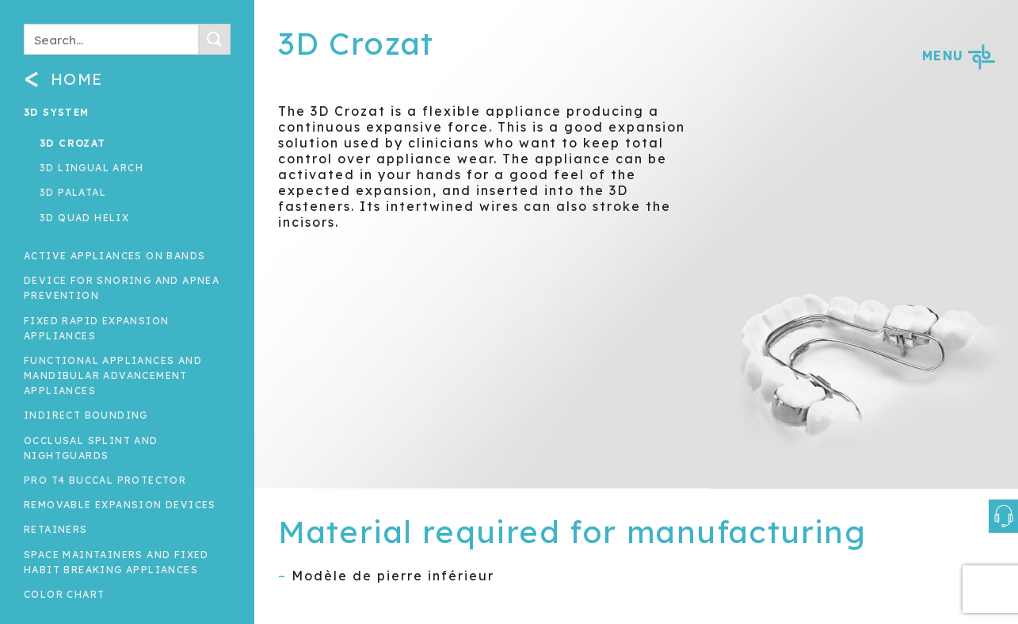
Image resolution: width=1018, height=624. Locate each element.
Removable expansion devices (120, 505)
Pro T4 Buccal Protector (105, 480)
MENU (958, 55)
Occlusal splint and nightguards (91, 448)
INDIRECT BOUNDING (86, 415)
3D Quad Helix (84, 218)
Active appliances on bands (114, 256)
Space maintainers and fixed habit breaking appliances (116, 562)
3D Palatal (73, 192)
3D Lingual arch (91, 168)
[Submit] (215, 39)
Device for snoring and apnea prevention (121, 287)
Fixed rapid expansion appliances (96, 328)
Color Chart (64, 594)
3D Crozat (73, 143)
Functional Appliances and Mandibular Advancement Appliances (113, 375)
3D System (57, 112)
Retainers (56, 529)
